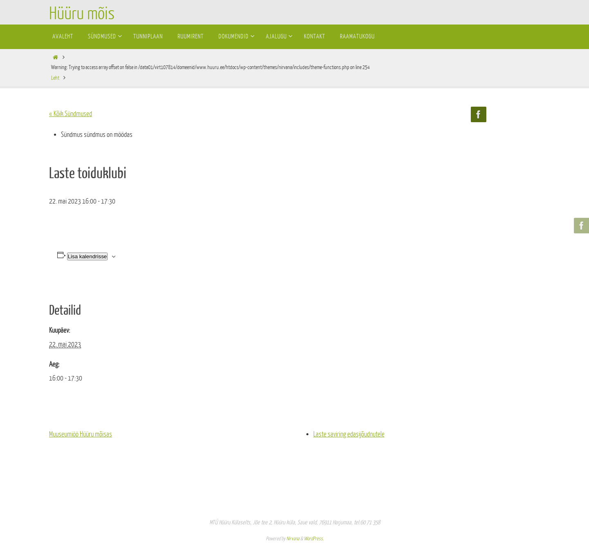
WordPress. (314, 539)
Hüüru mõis (82, 13)
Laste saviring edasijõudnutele (348, 434)
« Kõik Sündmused (70, 114)
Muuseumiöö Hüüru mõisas (80, 434)
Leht (55, 78)
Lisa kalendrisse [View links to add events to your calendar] (87, 256)
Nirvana (292, 539)
